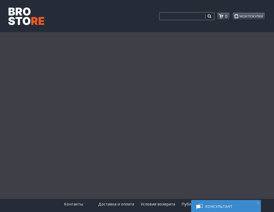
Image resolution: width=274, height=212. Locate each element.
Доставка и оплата (116, 204)
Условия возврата (158, 204)
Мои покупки (252, 17)
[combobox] (182, 16)
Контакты (73, 204)
